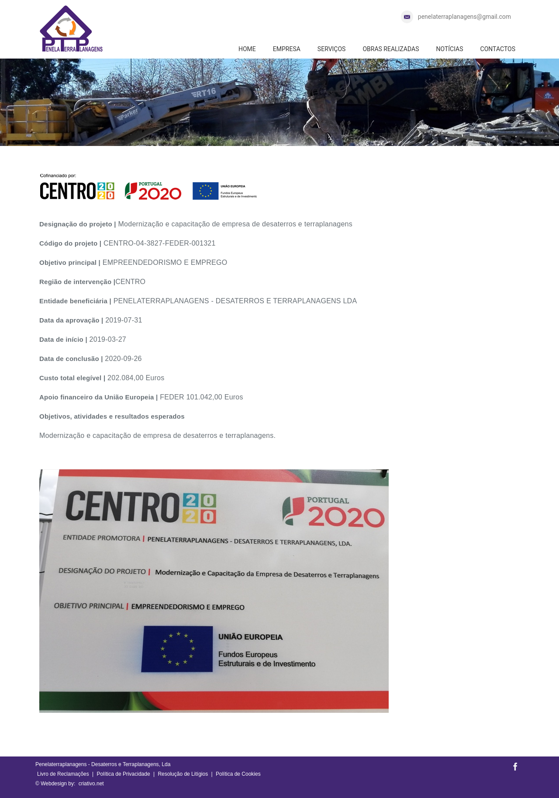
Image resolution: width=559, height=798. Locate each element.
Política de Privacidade (123, 774)
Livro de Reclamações (63, 774)
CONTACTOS (497, 48)
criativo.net (91, 784)
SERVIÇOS (331, 48)
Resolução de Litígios (183, 774)
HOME (247, 48)
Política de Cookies (238, 774)
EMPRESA (286, 48)
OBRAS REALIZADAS (390, 48)
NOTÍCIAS (449, 48)
